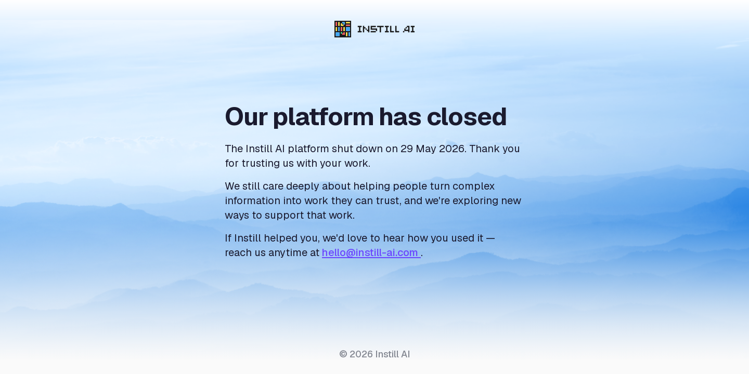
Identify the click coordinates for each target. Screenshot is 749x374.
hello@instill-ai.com (371, 252)
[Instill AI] (374, 29)
